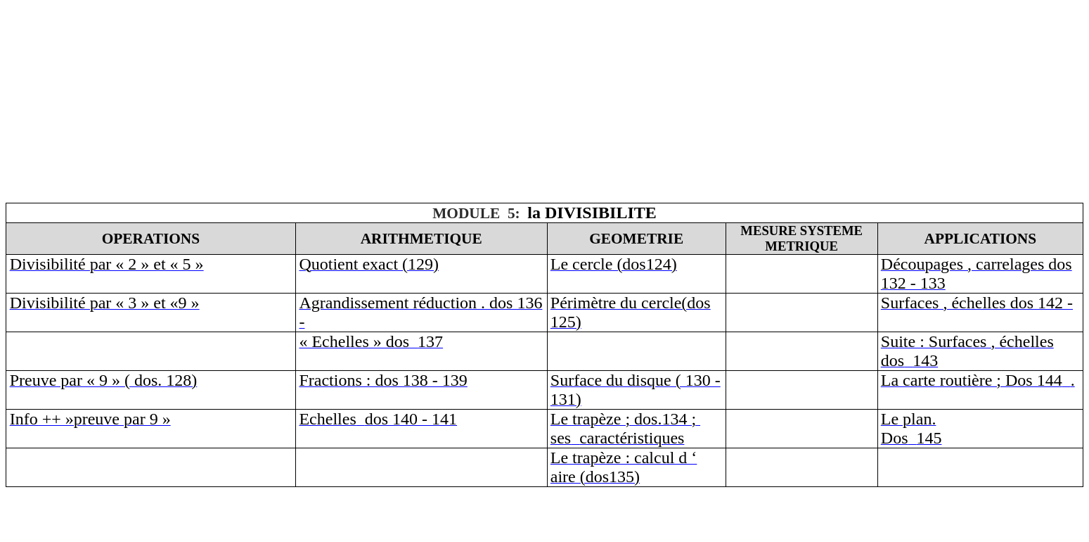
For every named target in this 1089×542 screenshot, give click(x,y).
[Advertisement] (427, 104)
